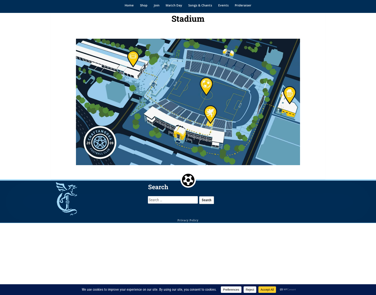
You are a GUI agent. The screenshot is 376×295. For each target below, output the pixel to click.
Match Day (174, 5)
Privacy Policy (188, 220)
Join (156, 5)
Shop (143, 5)
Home (129, 5)
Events (223, 5)
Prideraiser (243, 5)
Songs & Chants (200, 5)
